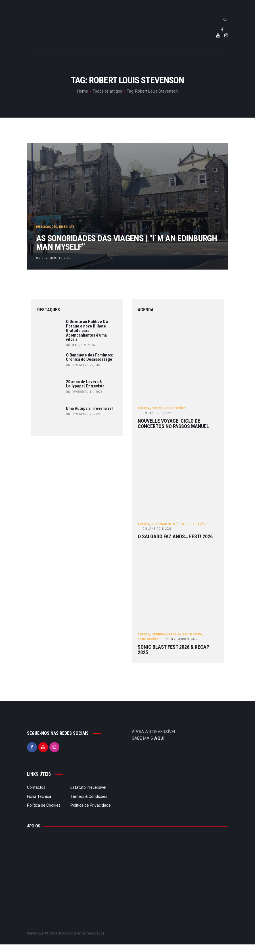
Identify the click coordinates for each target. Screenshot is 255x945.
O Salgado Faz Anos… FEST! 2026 (175, 537)
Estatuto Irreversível (88, 788)
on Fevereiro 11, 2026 (84, 392)
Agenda (144, 408)
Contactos (36, 788)
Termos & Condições (88, 796)
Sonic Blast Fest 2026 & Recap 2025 (173, 650)
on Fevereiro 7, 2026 (83, 414)
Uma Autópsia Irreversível (89, 408)
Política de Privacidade (90, 806)
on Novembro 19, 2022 (53, 258)
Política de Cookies (43, 806)
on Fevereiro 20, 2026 (84, 365)
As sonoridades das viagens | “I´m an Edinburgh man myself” (116, 241)
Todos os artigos (107, 91)
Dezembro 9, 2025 (181, 639)
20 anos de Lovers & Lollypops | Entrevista (85, 384)
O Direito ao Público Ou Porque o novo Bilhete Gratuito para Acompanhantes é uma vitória (87, 331)
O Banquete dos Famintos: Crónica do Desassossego (89, 357)
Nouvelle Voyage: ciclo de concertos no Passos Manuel (173, 424)
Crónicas (159, 635)
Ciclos (157, 408)
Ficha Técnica (39, 796)
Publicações (46, 224)
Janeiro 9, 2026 (157, 413)
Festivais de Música (168, 524)
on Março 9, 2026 (80, 345)
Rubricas (67, 224)
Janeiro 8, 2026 (157, 529)
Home (82, 91)
